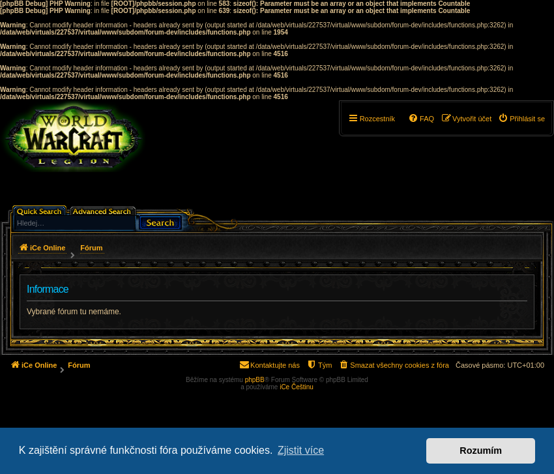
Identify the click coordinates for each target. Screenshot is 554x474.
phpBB (255, 379)
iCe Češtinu (296, 387)
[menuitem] (521, 118)
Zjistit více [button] (301, 450)
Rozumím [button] (480, 450)
